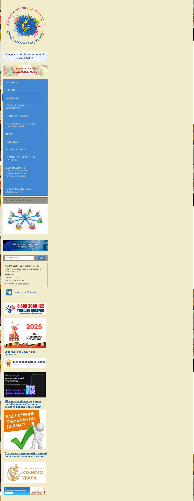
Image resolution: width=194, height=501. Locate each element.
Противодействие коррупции (18, 190)
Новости (12, 97)
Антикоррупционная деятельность (21, 125)
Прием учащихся (17, 116)
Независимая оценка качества (21, 158)
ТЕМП (9, 134)
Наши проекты (16, 149)
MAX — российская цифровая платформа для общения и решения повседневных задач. (23, 404)
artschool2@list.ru (22, 283)
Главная (11, 82)
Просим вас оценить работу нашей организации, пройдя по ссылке (26, 454)
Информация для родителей (18, 107)
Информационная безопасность (25, 245)
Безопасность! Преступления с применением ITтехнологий (17, 172)
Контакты (12, 141)
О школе (11, 90)
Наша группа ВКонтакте (25, 292)
